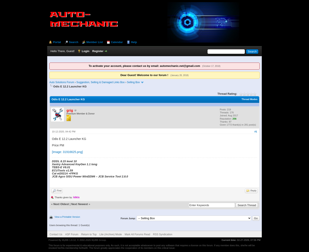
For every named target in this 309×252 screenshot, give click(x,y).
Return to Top (89, 234)
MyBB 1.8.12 (69, 240)
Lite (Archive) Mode (111, 234)
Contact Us (56, 234)
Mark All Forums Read (137, 234)
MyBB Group (98, 240)
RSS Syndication (162, 234)
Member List (94, 42)
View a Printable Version (67, 217)
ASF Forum (71, 234)
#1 (255, 131)
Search (73, 42)
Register (97, 51)
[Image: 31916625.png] (67, 152)
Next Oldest (61, 204)
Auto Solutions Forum (61, 82)
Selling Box (133, 82)
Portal (57, 42)
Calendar (117, 42)
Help (134, 42)
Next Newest (79, 204)
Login (85, 51)
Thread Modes (249, 99)
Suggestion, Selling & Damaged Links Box (100, 82)
